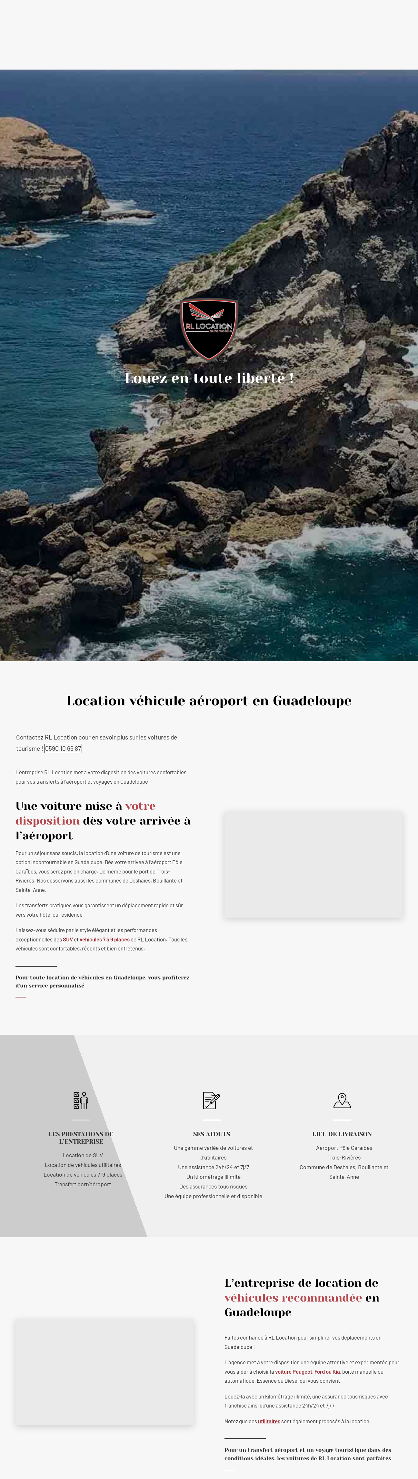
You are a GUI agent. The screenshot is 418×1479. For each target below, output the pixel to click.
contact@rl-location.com (183, 20)
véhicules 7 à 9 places (105, 939)
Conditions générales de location (253, 49)
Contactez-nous (313, 49)
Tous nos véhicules (189, 49)
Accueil (111, 49)
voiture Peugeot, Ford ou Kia (307, 1371)
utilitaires (269, 1421)
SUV (68, 939)
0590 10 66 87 (253, 20)
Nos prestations (142, 49)
